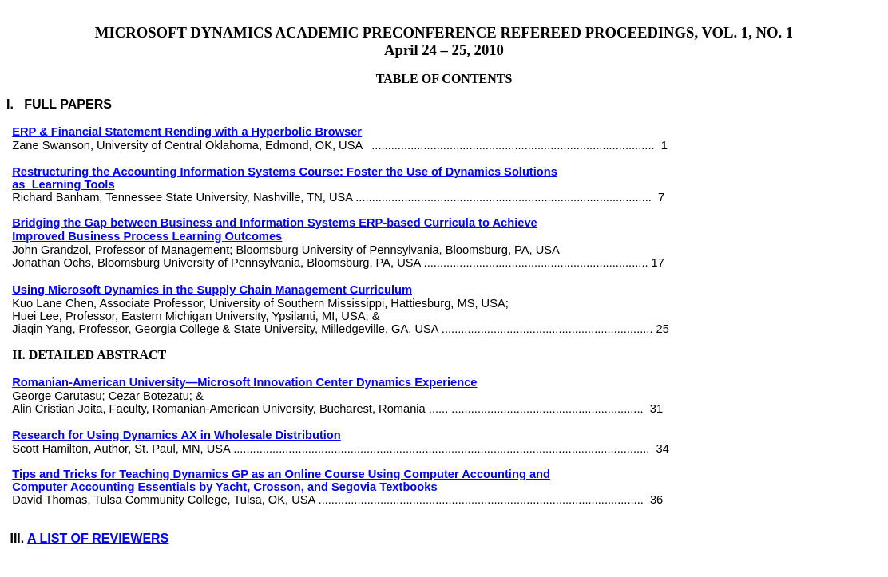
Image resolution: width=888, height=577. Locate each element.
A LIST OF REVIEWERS (97, 538)
